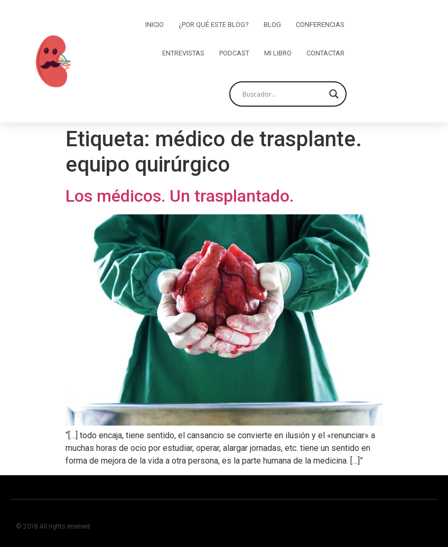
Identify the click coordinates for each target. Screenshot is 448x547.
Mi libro (278, 53)
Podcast (234, 53)
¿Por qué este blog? (214, 25)
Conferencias (320, 25)
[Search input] (283, 94)
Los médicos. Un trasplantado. (180, 196)
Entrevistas (183, 53)
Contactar (325, 53)
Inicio (154, 25)
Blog (272, 25)
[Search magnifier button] (333, 94)
